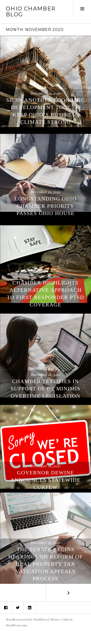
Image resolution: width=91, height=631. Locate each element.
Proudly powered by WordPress (27, 619)
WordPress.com (16, 625)
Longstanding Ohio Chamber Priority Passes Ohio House (46, 206)
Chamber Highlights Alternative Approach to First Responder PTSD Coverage (45, 294)
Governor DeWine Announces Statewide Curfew (45, 480)
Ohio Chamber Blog (31, 11)
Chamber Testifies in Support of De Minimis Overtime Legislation (45, 388)
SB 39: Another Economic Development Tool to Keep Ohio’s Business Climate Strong (45, 111)
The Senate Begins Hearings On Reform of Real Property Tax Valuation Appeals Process (45, 564)
